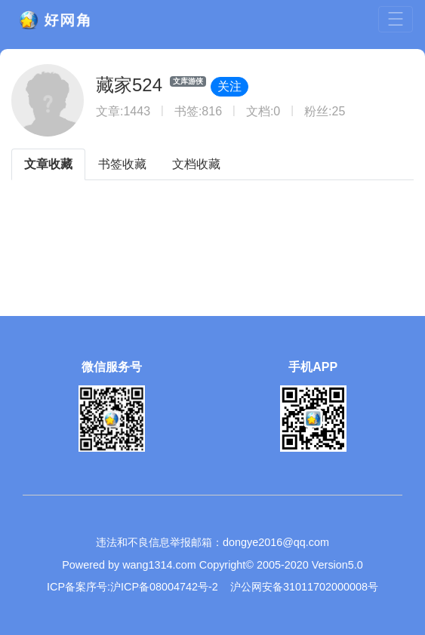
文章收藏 (48, 164)
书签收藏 (122, 164)
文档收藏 (196, 164)
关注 (229, 86)
